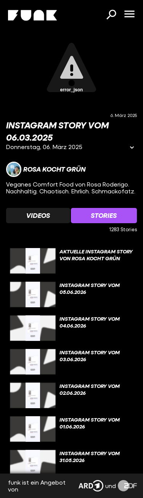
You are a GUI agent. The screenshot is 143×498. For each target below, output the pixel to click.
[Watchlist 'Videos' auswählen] (38, 215)
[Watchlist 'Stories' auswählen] (104, 215)
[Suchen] (111, 15)
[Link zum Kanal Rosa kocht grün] (45, 169)
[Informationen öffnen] (132, 148)
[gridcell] (71, 261)
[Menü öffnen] (129, 14)
